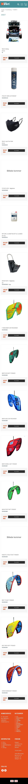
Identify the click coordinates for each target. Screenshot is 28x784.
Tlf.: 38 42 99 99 (4, 716)
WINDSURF (18, 731)
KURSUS (18, 730)
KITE (17, 716)
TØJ (17, 728)
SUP (17, 722)
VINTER (17, 727)
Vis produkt (16, 58)
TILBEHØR (18, 720)
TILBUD (17, 719)
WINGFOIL (18, 726)
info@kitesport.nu (5, 721)
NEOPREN (18, 723)
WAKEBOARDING (19, 718)
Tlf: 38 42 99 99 (18, 750)
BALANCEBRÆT (19, 724)
